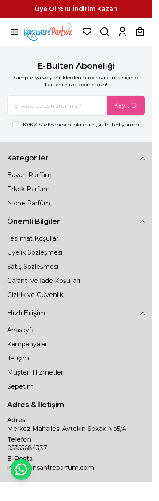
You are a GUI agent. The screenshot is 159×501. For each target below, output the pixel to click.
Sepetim (20, 386)
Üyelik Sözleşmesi (34, 252)
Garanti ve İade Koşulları (43, 281)
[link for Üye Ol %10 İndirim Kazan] (76, 9)
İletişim (18, 358)
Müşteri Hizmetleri (35, 372)
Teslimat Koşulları (33, 238)
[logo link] (50, 32)
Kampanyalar (27, 344)
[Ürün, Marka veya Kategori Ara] (104, 31)
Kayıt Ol (126, 105)
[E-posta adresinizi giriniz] (76, 105)
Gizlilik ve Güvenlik (35, 295)
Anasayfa (21, 330)
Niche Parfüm (28, 203)
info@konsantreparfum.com (50, 467)
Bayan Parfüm (29, 175)
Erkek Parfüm (28, 189)
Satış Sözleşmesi (32, 267)
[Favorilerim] (87, 31)
